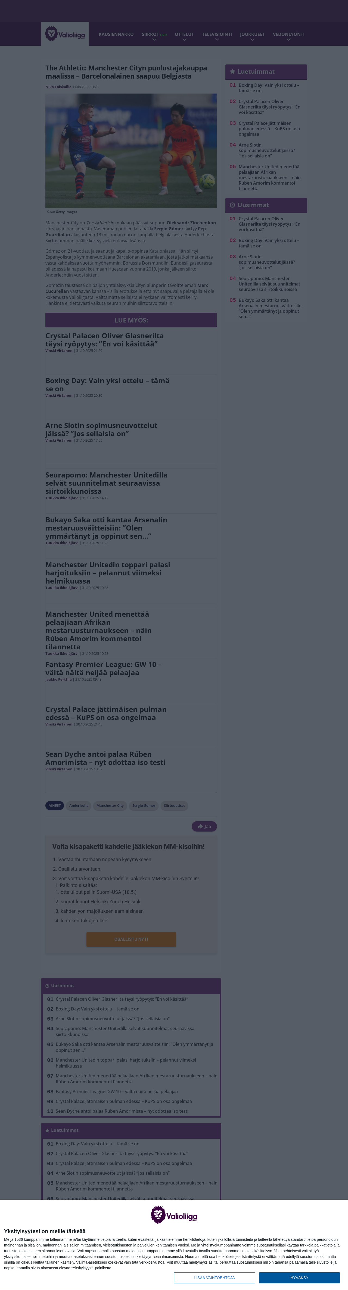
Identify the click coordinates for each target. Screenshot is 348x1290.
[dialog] (174, 1245)
